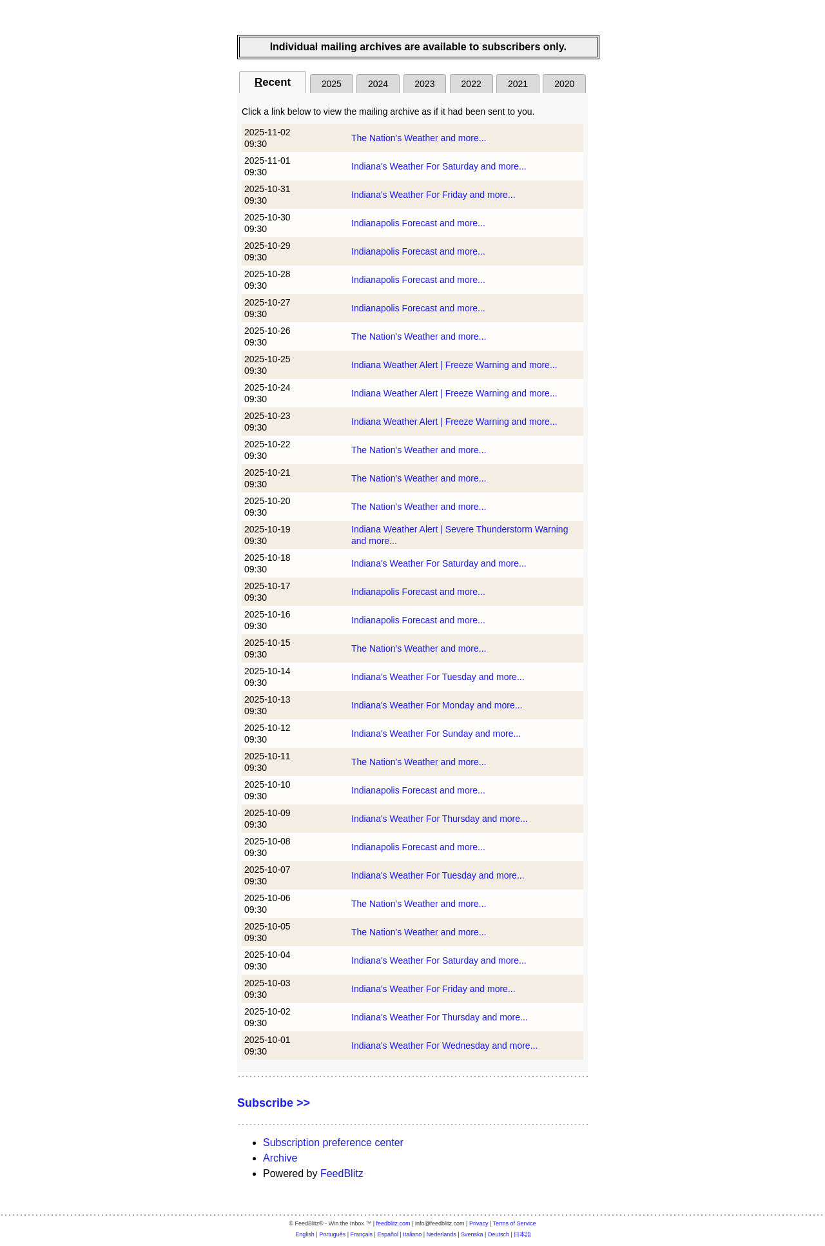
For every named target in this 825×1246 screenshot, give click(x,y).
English (305, 1234)
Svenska (472, 1234)
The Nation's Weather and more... (418, 138)
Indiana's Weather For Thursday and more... (439, 818)
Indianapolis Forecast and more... (418, 223)
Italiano (412, 1234)
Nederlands (441, 1234)
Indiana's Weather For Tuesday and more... (438, 677)
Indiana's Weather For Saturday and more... (439, 166)
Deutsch (498, 1234)
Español (387, 1234)
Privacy (479, 1223)
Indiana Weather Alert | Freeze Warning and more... (454, 365)
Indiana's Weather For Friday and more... (433, 195)
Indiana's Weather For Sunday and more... (436, 733)
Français (362, 1234)
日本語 (522, 1234)
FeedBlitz (342, 1173)
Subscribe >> (273, 1102)
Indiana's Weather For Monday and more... (436, 705)
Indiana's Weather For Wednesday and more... (444, 1045)
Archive (280, 1158)
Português (332, 1234)
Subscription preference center (333, 1142)
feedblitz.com (393, 1223)
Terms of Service (514, 1223)
